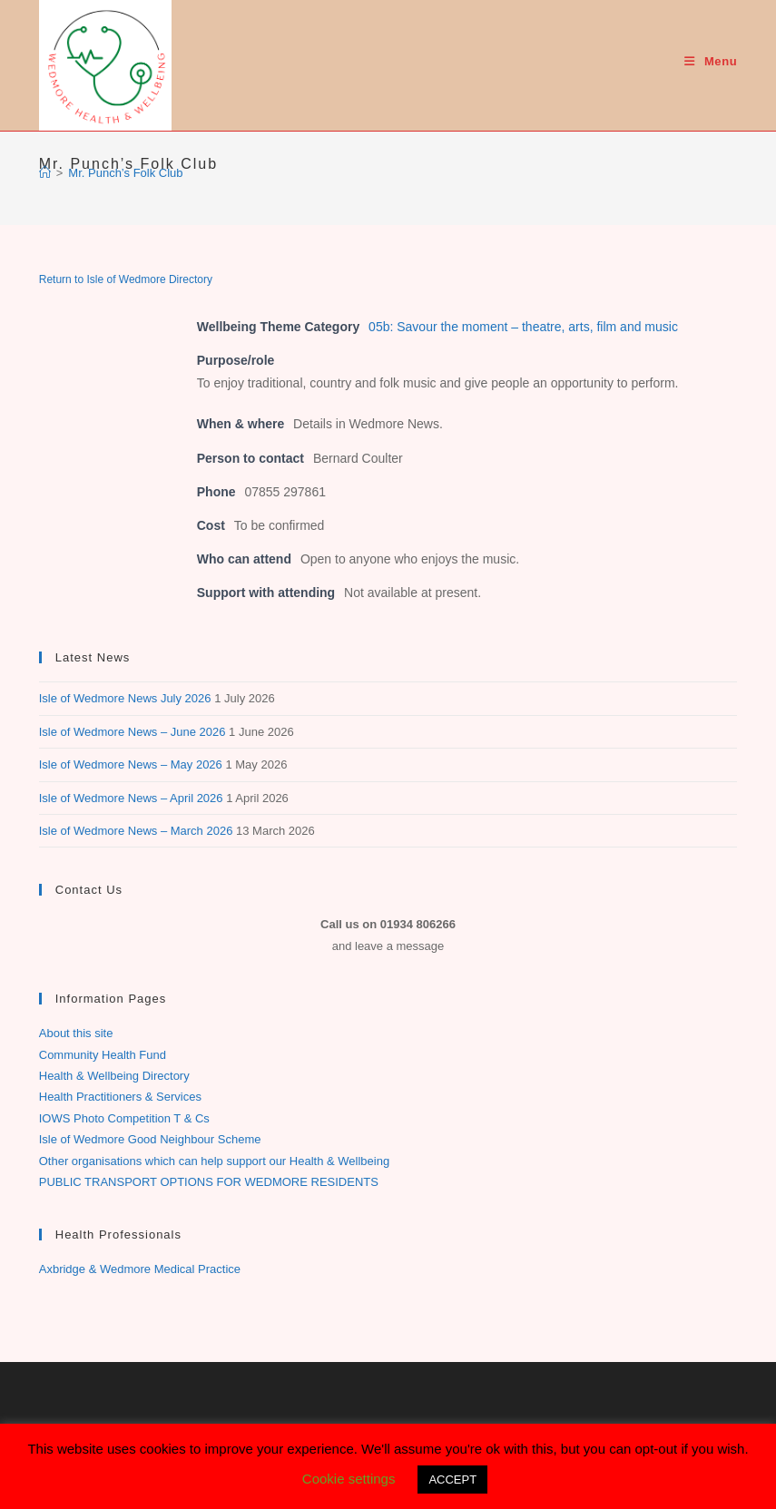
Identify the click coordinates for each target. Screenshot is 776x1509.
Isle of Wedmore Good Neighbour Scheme (150, 1139)
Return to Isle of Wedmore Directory (125, 279)
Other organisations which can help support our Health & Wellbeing (214, 1161)
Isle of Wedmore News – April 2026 (131, 798)
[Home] (45, 173)
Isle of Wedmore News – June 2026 (132, 732)
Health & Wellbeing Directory (114, 1076)
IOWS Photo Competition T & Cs (124, 1118)
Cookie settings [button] (349, 1478)
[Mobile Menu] (710, 61)
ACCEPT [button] (452, 1479)
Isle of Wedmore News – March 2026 (136, 831)
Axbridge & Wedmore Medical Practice (140, 1269)
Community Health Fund (102, 1055)
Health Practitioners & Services (120, 1096)
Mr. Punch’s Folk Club (125, 173)
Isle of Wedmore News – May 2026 (130, 764)
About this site (76, 1033)
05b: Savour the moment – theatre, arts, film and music (523, 326)
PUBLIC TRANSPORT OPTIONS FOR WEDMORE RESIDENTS (208, 1182)
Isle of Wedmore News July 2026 (125, 698)
